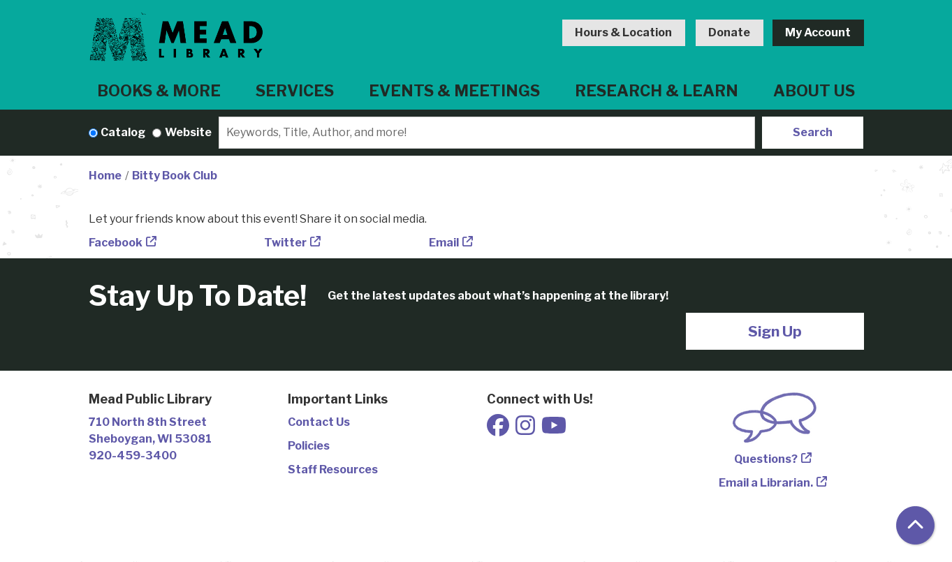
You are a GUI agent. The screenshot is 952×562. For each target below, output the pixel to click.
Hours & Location (623, 32)
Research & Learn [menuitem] (656, 91)
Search (813, 132)
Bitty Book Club (174, 175)
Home (105, 175)
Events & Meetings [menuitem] (454, 91)
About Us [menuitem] (814, 91)
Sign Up (775, 331)
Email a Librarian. (766, 482)
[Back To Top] (915, 525)
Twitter (285, 242)
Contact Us (319, 422)
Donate (729, 32)
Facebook (115, 242)
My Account (818, 32)
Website (188, 132)
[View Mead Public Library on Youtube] (553, 429)
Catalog (123, 132)
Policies (309, 445)
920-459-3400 (133, 455)
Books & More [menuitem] (159, 91)
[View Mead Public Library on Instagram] (526, 429)
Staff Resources (333, 469)
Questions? (766, 459)
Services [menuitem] (295, 91)
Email (444, 242)
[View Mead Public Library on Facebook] (499, 429)
